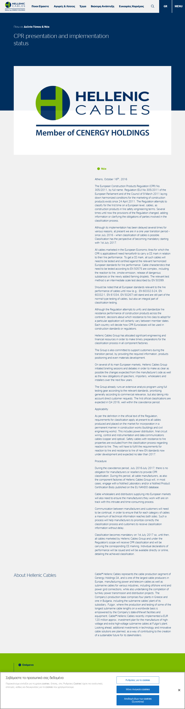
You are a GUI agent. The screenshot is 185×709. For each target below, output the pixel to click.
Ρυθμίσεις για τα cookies (138, 682)
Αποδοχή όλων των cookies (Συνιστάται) (138, 702)
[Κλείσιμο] (179, 693)
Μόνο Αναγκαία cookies (138, 691)
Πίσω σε (31, 26)
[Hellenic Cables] (15, 6)
